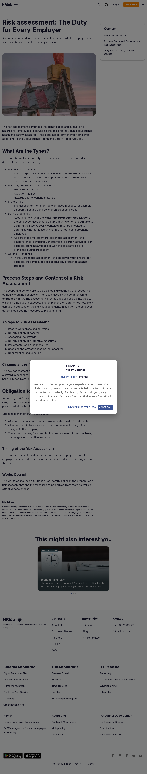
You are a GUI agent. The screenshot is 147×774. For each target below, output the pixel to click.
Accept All (105, 407)
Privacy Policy (68, 376)
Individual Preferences (82, 407)
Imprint (83, 376)
